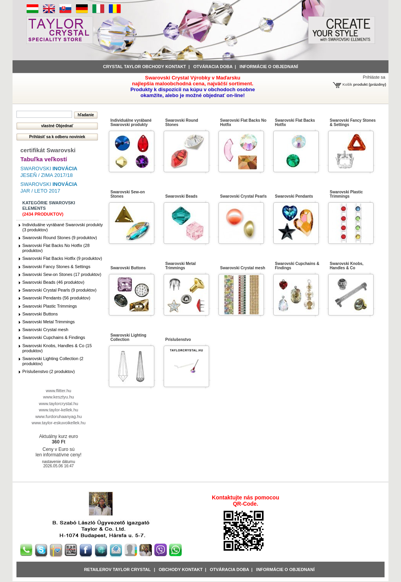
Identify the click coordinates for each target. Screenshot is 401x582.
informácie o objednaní (269, 66)
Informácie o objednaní (285, 569)
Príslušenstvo (178, 339)
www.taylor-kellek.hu (58, 409)
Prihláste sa (374, 77)
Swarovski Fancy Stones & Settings (56, 266)
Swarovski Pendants (294, 196)
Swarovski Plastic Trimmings (49, 306)
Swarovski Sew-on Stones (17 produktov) (61, 274)
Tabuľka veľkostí (43, 159)
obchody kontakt (180, 569)
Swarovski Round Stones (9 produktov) (59, 237)
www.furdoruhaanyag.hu (58, 416)
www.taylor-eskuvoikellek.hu (59, 422)
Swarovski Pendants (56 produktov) (56, 298)
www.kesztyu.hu (58, 397)
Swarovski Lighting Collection (128, 337)
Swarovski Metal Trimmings (48, 321)
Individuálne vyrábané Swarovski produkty (131, 122)
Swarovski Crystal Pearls (243, 196)
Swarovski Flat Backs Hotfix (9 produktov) (62, 258)
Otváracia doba (212, 66)
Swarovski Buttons (40, 314)
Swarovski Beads (181, 196)
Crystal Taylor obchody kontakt (144, 66)
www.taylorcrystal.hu (58, 403)
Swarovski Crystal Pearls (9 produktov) (59, 290)
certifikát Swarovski (48, 150)
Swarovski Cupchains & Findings (53, 337)
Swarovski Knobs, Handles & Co (346, 265)
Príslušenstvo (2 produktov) (48, 371)
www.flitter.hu (58, 390)
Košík (347, 84)
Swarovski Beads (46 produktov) (53, 282)
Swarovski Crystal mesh (45, 329)
